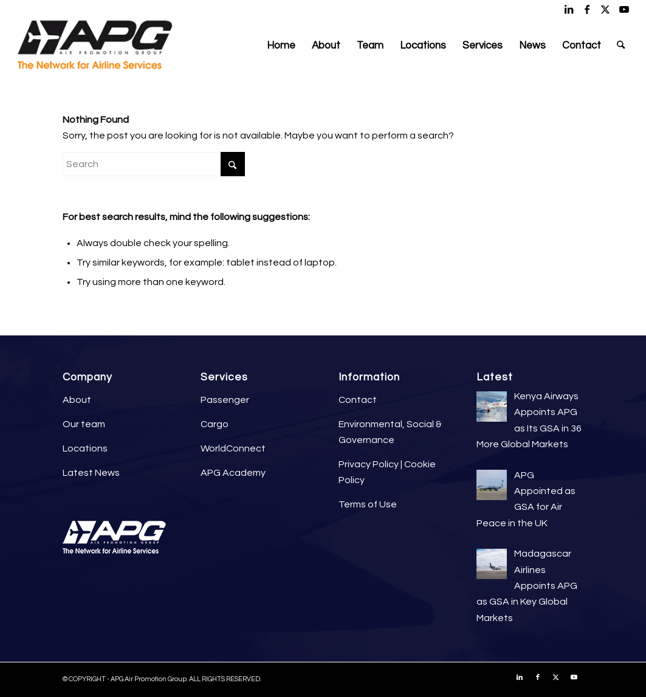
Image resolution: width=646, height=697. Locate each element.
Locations (85, 448)
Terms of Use (367, 504)
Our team (84, 424)
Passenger (225, 400)
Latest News (91, 473)
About (77, 400)
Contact (357, 400)
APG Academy (233, 473)
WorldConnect (233, 448)
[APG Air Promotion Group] (94, 45)
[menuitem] (281, 45)
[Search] (621, 45)
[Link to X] (605, 9)
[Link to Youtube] (624, 9)
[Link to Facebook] (587, 9)
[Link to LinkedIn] (569, 9)
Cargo (215, 424)
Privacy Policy (368, 464)
